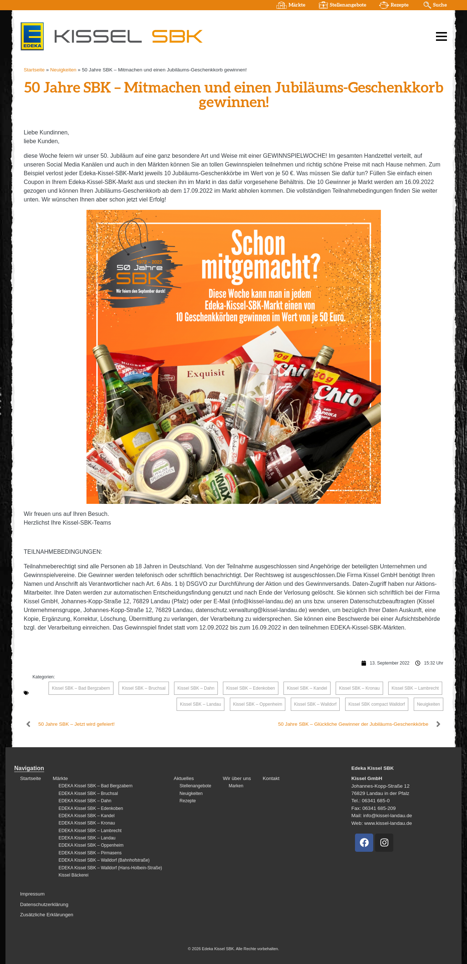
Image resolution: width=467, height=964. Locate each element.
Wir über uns (237, 778)
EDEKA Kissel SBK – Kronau (86, 823)
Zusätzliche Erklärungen (46, 914)
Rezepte (400, 5)
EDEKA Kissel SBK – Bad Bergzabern (95, 785)
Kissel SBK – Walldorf (315, 704)
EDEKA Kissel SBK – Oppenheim (90, 845)
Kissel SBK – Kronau (359, 688)
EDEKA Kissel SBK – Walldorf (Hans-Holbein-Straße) (110, 867)
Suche (440, 5)
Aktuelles (184, 778)
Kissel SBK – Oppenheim (257, 704)
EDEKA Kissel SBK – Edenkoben (90, 808)
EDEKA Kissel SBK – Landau (86, 837)
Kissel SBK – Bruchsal (143, 688)
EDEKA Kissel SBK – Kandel (86, 815)
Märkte (297, 5)
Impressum (32, 894)
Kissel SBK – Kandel (307, 688)
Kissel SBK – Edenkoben (250, 688)
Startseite (34, 70)
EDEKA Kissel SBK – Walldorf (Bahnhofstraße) (104, 860)
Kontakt (271, 778)
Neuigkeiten (63, 70)
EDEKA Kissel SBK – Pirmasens (89, 852)
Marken (236, 785)
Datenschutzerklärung (44, 904)
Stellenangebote (348, 5)
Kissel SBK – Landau (200, 704)
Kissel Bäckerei (73, 875)
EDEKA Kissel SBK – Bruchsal (88, 793)
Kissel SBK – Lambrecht (415, 688)
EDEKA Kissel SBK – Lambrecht (89, 830)
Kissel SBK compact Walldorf (376, 704)
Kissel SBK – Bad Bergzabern (81, 688)
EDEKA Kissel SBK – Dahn (84, 800)
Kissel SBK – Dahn (195, 688)
